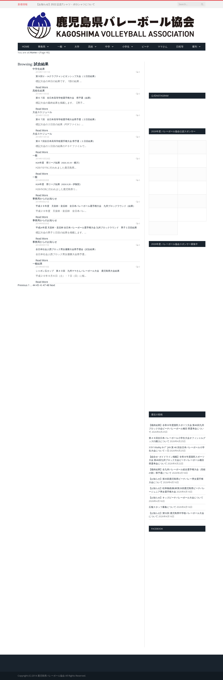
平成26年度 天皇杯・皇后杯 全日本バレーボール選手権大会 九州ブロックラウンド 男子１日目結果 (86, 227)
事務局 (41, 46)
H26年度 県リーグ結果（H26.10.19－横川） (58, 162)
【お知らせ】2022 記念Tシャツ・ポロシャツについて (65, 4)
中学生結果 (39, 68)
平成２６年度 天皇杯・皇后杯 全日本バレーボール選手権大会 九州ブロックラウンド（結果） (85, 206)
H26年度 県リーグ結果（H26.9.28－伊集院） (59, 184)
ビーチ (145, 46)
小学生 (126, 46)
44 (34, 285)
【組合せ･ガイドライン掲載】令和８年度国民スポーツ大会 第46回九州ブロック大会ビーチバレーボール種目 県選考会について (176, 460)
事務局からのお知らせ (45, 198)
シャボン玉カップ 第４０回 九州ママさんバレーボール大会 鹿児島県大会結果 (77, 271)
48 (47, 285)
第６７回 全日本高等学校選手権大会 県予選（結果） (64, 98)
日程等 (179, 46)
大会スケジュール (42, 112)
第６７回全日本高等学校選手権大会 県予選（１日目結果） (65, 141)
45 (37, 285)
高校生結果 (39, 90)
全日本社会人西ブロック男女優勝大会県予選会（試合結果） (66, 249)
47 (44, 285)
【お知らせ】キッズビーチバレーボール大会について (176, 497)
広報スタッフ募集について (162, 507)
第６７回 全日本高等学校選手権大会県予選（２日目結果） (66, 119)
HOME (25, 46)
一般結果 (37, 263)
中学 (107, 46)
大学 (77, 46)
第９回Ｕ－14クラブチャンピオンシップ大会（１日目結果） (66, 76)
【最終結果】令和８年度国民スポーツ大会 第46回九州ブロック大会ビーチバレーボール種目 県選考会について (176, 428)
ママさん (162, 46)
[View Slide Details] (177, 74)
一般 (59, 46)
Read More (42, 87)
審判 (194, 46)
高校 (90, 46)
